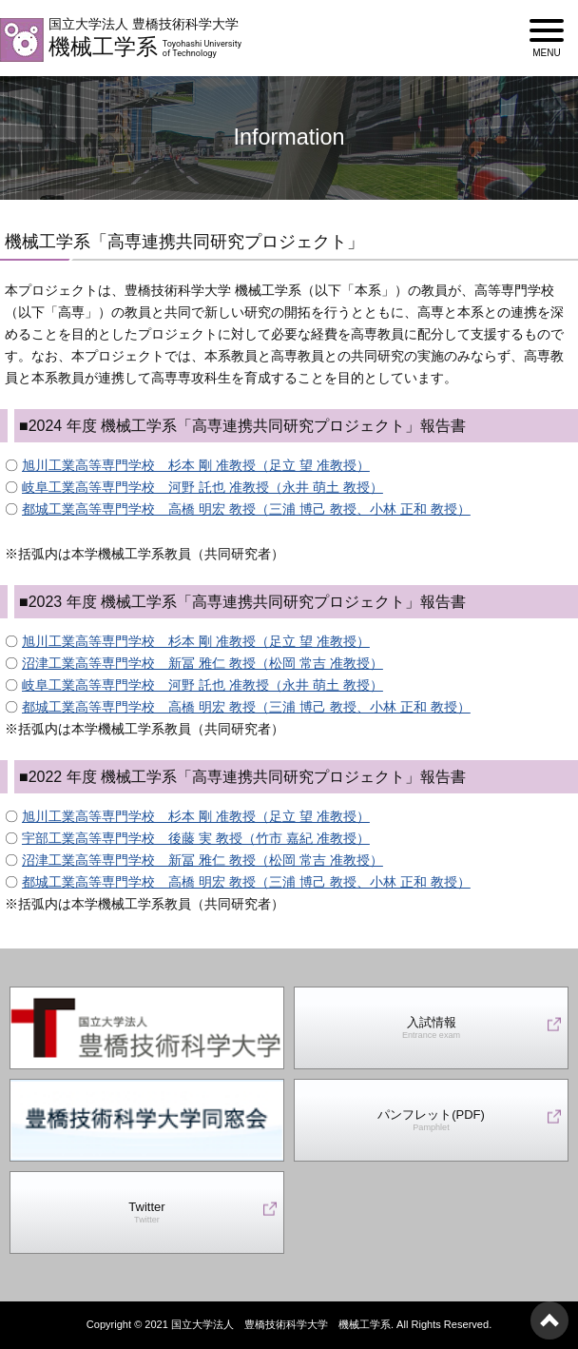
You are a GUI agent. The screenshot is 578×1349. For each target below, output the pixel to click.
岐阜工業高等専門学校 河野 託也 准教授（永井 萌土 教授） (202, 487)
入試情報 (431, 1028)
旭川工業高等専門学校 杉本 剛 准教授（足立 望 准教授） (196, 465)
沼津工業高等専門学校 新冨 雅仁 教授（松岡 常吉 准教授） (202, 663)
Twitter (146, 1212)
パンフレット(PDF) (431, 1120)
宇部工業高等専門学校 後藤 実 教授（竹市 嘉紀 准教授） (196, 838)
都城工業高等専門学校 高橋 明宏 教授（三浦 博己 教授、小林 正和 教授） (246, 509)
